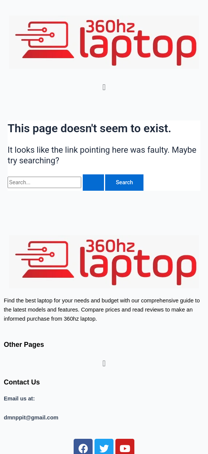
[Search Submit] (93, 182)
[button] (103, 87)
